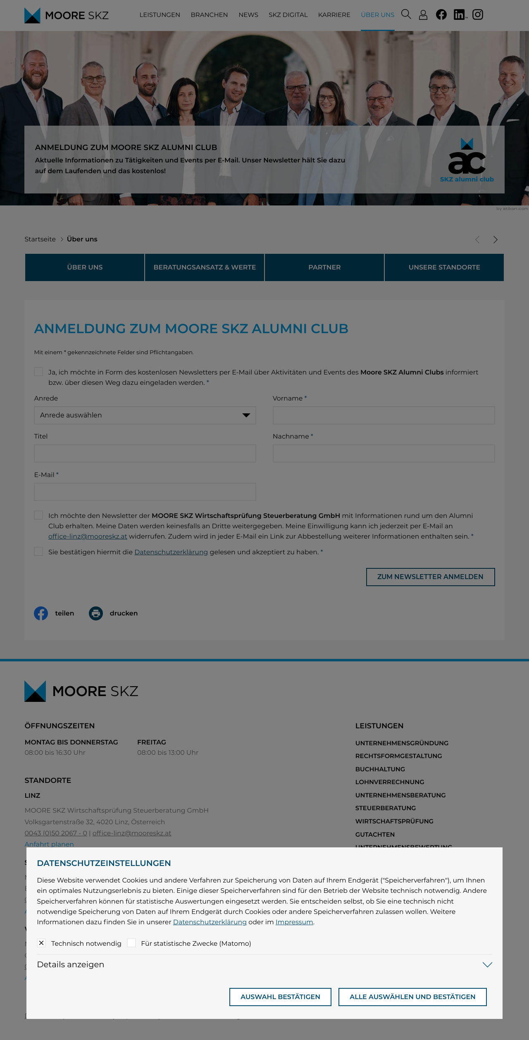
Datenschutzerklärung (210, 922)
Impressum (294, 922)
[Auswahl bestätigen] (280, 997)
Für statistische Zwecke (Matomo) (196, 943)
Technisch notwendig (86, 943)
